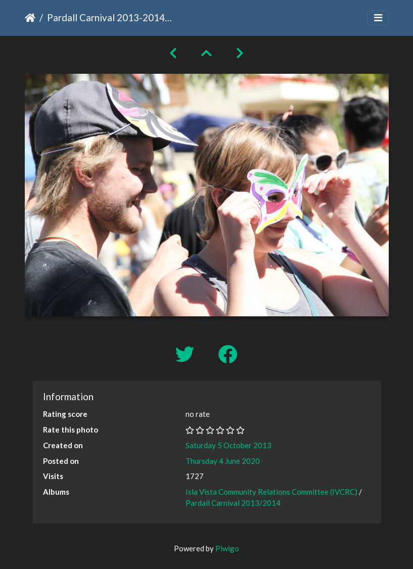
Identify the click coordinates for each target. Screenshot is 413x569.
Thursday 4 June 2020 (223, 460)
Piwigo (227, 548)
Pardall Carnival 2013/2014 (233, 502)
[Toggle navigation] (378, 18)
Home (30, 18)
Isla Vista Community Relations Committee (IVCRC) (271, 491)
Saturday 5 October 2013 (228, 445)
